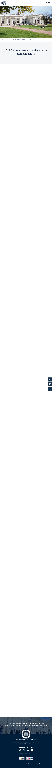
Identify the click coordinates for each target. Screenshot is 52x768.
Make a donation (26, 753)
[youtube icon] (28, 750)
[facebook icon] (20, 750)
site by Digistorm (39, 763)
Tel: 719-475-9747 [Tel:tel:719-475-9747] (22, 743)
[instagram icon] (24, 750)
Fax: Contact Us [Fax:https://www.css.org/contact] (31, 743)
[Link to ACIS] (22, 759)
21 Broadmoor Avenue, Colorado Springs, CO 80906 (26, 742)
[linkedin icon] (32, 750)
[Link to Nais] (29, 759)
